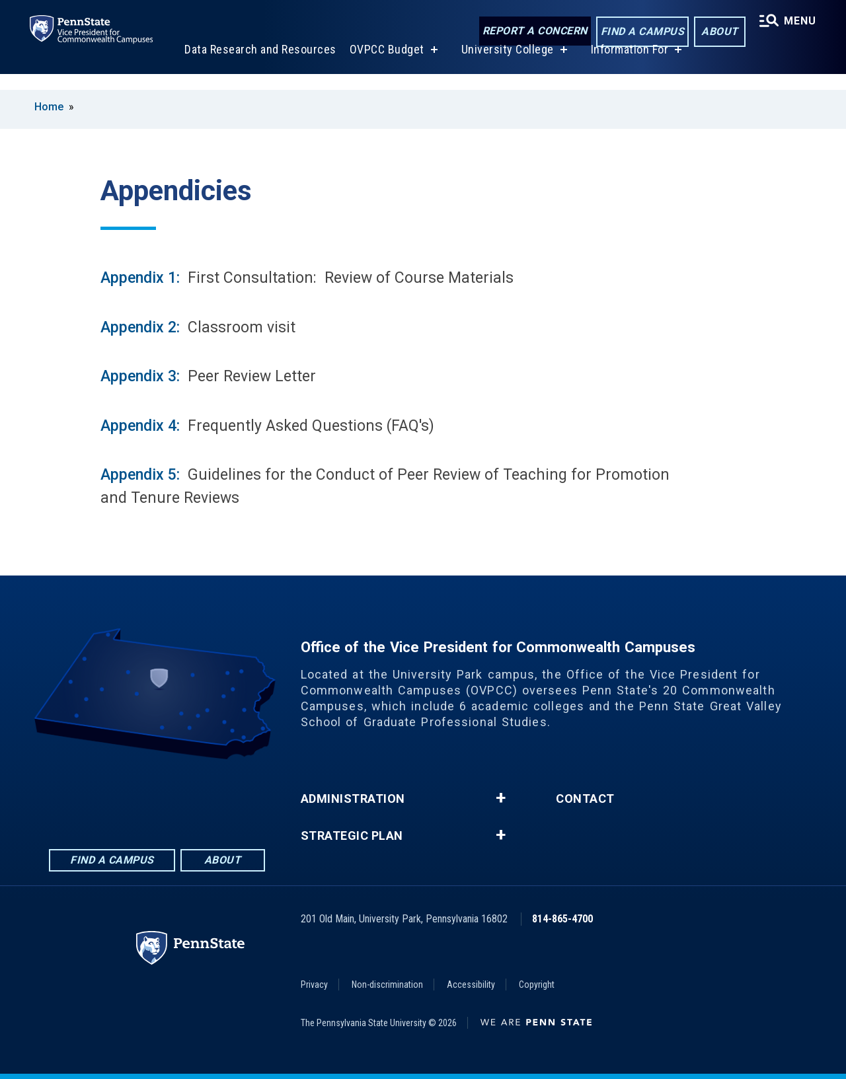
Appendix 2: (142, 327)
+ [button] (501, 798)
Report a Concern (531, 31)
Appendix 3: (140, 376)
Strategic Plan (352, 835)
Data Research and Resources (258, 65)
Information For (628, 65)
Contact (585, 798)
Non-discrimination (387, 984)
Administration (353, 798)
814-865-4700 (562, 918)
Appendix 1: (140, 278)
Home (48, 106)
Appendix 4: (140, 426)
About (716, 32)
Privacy (314, 984)
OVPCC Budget (385, 65)
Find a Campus (639, 32)
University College (505, 65)
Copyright (537, 984)
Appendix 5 (138, 475)
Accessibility (471, 984)
